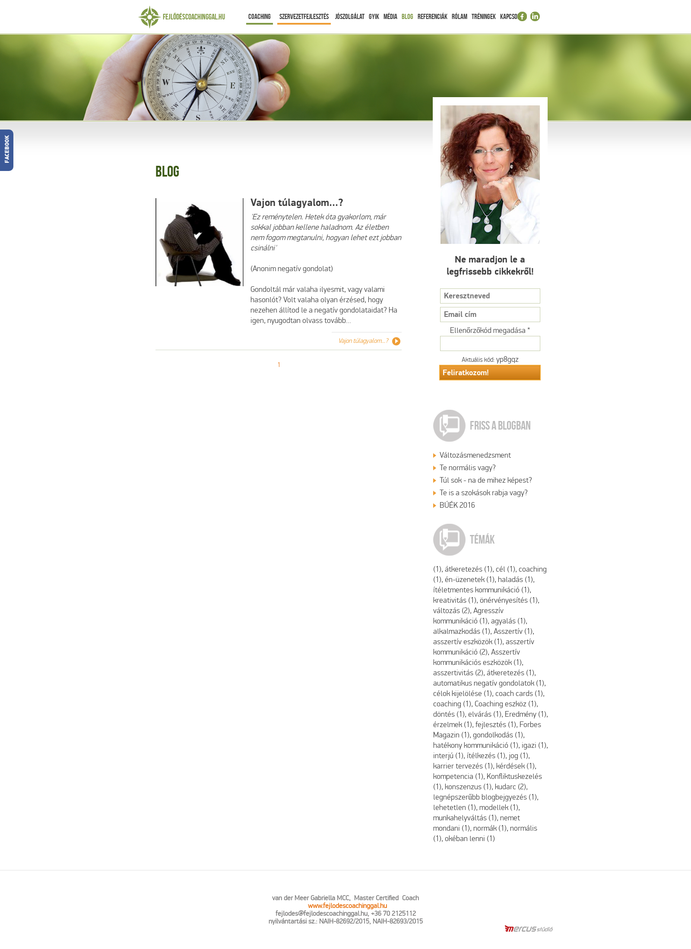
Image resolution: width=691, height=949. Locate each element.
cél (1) (505, 569)
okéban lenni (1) (470, 838)
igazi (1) (534, 745)
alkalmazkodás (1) (461, 631)
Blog (407, 16)
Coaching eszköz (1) (505, 704)
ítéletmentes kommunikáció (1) (481, 590)
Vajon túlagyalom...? (296, 202)
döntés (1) (449, 714)
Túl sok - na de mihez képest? (486, 480)
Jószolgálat (350, 16)
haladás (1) (515, 579)
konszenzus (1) (468, 786)
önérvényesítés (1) (509, 600)
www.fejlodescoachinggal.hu (347, 906)
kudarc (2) (510, 786)
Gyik (374, 16)
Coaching (259, 16)
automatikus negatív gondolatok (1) (488, 683)
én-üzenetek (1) (469, 579)
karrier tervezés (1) (463, 766)
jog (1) (518, 755)
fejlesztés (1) (495, 724)
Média (390, 16)
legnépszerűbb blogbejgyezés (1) (485, 797)
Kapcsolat (512, 16)
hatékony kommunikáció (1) (475, 745)
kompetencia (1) (458, 776)
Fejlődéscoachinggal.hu (194, 17)
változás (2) (451, 610)
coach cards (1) (519, 693)
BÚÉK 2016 (457, 505)
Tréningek (484, 16)
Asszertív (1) (513, 631)
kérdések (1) (515, 766)
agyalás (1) (508, 621)
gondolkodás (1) (498, 735)
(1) (437, 569)
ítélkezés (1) (486, 755)
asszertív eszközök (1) (467, 641)
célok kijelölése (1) (462, 693)
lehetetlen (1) (454, 807)
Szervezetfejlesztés (304, 16)
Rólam (459, 16)
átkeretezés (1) (468, 569)
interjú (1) (448, 755)
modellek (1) (498, 807)
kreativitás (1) (454, 600)
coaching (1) (452, 704)
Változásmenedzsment (475, 455)
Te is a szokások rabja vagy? (484, 492)
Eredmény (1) (525, 714)
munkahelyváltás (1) (465, 817)
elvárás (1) (484, 714)
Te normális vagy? (468, 467)
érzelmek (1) (452, 724)
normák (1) (490, 828)
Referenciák (432, 16)
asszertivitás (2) (458, 672)
